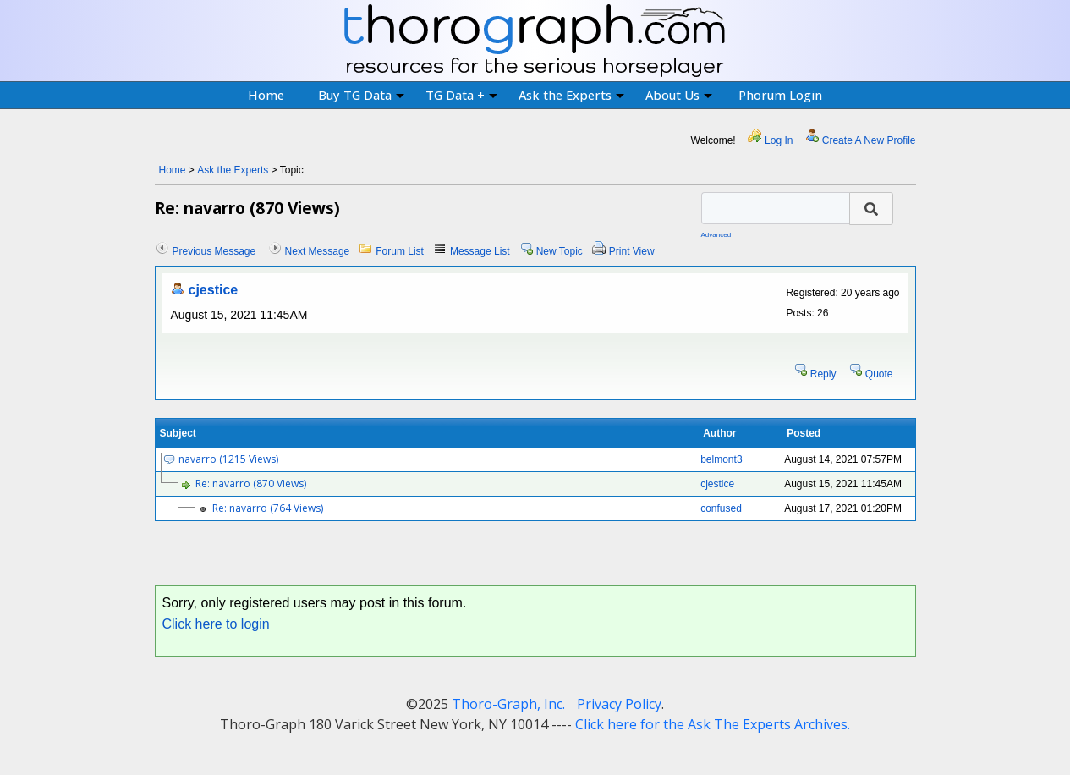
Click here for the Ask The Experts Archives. (712, 724)
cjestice (214, 290)
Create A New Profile (869, 140)
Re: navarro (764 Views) (267, 508)
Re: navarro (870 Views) (250, 483)
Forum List (400, 251)
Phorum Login (780, 94)
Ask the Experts (571, 94)
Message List (480, 251)
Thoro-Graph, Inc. (508, 704)
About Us (678, 94)
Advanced (716, 235)
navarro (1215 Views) (228, 459)
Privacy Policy (619, 704)
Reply (823, 374)
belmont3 (721, 459)
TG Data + (461, 94)
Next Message (317, 251)
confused (721, 508)
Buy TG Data (361, 94)
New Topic (559, 251)
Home (266, 94)
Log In (779, 140)
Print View (632, 251)
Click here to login (216, 624)
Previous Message (214, 251)
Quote (879, 374)
